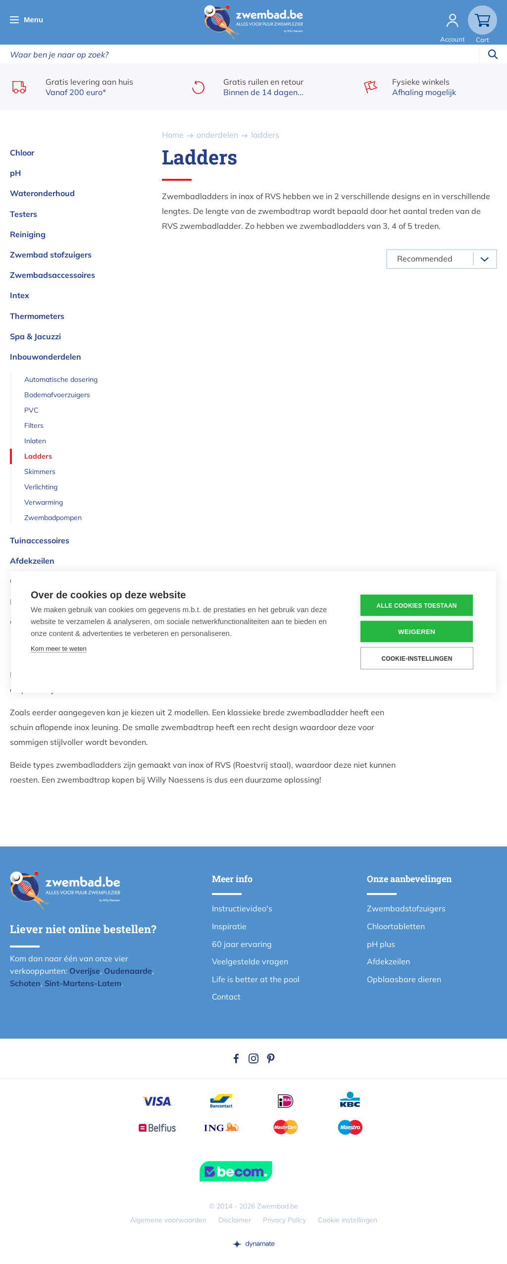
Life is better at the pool (256, 979)
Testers (23, 214)
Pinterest (271, 1058)
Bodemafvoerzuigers (57, 394)
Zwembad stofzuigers (51, 255)
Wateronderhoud (42, 193)
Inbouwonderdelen (45, 357)
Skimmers (39, 471)
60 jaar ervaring (242, 944)
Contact (226, 996)
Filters (34, 425)
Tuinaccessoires (39, 540)
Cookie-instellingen (416, 658)
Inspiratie (229, 926)
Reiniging (28, 234)
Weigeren (416, 631)
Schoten (25, 983)
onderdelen (217, 135)
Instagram (253, 1058)
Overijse (84, 971)
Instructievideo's (242, 908)
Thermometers (37, 316)
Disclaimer (234, 1219)
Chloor (22, 153)
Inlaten (35, 440)
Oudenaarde (128, 971)
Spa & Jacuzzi (35, 336)
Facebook (236, 1058)
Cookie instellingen (347, 1219)
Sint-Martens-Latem (83, 983)
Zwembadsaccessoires (52, 275)
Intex (19, 295)
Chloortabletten (396, 926)
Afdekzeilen (32, 561)
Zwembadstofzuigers (406, 908)
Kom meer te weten (59, 648)
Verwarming (43, 502)
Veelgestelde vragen (250, 961)
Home (173, 135)
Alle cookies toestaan (416, 605)
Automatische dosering (61, 379)
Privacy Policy (284, 1219)
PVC (31, 410)
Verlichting (40, 486)
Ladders (38, 456)
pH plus (381, 944)
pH (15, 173)
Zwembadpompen (53, 517)
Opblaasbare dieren (404, 979)
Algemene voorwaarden (168, 1219)
